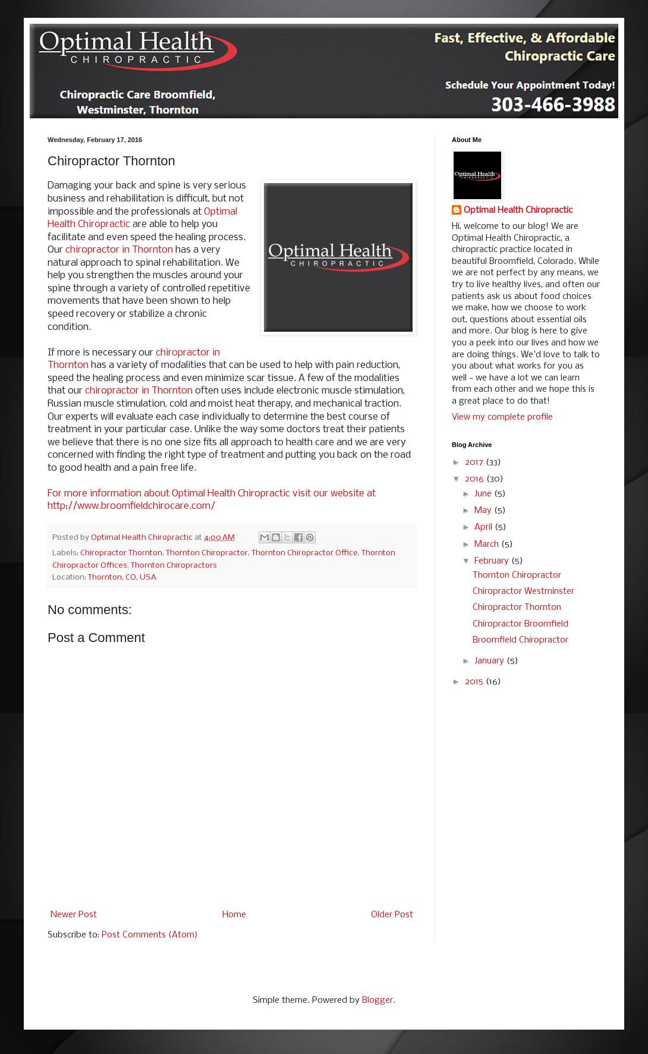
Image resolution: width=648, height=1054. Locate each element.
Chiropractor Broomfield (520, 624)
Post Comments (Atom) (150, 935)
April (484, 527)
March (487, 544)
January (490, 661)
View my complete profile (502, 417)
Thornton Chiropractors (174, 565)
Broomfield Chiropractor (520, 640)
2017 (475, 462)
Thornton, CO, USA (122, 577)
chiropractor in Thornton (119, 250)
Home (234, 915)
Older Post (392, 915)
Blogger (377, 1000)
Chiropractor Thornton (121, 553)
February (492, 561)
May (484, 510)
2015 (475, 682)
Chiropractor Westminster (523, 591)
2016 (475, 479)
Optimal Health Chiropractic (518, 210)
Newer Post (74, 915)
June (484, 494)
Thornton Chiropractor (207, 553)
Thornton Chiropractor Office (304, 553)
